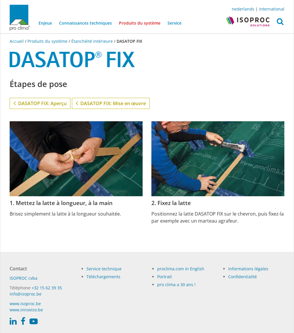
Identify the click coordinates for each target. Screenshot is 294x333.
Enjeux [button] (45, 23)
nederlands (243, 9)
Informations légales (248, 268)
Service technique (104, 268)
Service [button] (174, 23)
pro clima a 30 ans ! (176, 284)
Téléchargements (103, 276)
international (271, 9)
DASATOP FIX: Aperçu (40, 103)
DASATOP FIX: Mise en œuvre (111, 103)
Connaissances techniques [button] (85, 23)
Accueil (17, 41)
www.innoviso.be (26, 309)
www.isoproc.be (25, 303)
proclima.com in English (180, 268)
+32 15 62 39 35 (47, 288)
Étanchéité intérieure (92, 41)
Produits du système (141, 22)
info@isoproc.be (25, 294)
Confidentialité (242, 276)
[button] (280, 23)
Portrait (164, 276)
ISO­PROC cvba (23, 278)
